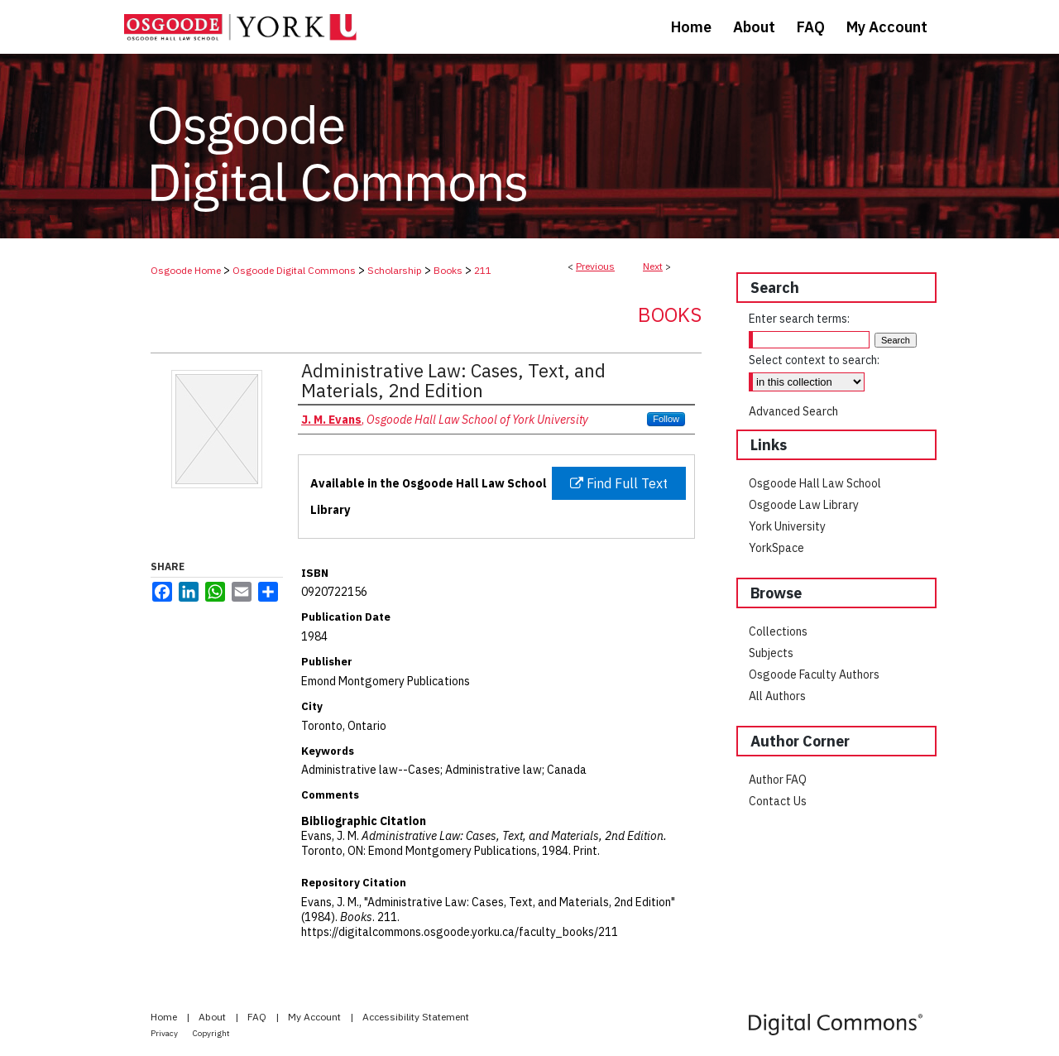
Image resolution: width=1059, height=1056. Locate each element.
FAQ (258, 1016)
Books (448, 270)
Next (653, 266)
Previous (595, 266)
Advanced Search (793, 411)
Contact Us (778, 801)
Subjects (771, 653)
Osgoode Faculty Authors (814, 674)
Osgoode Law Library (804, 504)
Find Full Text (619, 483)
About (213, 1016)
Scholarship (394, 270)
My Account (315, 1016)
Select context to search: (814, 360)
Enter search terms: (799, 318)
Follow (666, 419)
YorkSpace (776, 547)
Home (165, 1016)
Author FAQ (778, 779)
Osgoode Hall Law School (815, 483)
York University (787, 526)
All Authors (777, 696)
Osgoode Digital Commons (294, 270)
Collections (778, 631)
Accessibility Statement (415, 1016)
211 (482, 270)
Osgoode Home (186, 270)
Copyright (211, 1033)
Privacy (165, 1033)
